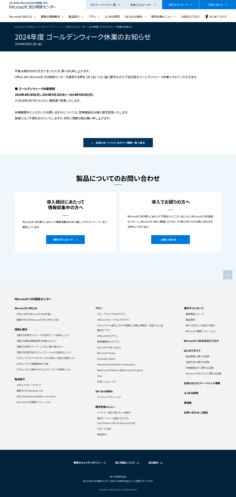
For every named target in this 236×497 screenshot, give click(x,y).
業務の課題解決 (50, 16)
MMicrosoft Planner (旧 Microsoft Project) (120, 370)
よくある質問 (112, 16)
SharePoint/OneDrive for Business (116, 364)
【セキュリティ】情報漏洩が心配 (32, 363)
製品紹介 (74, 16)
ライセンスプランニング (109, 397)
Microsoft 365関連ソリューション (34, 402)
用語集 (188, 402)
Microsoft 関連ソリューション (201, 331)
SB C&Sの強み (134, 16)
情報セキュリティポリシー (87, 462)
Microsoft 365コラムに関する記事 (203, 373)
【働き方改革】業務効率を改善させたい (36, 341)
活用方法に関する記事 (197, 362)
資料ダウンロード (178, 4)
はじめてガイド (218, 16)
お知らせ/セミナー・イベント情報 (202, 383)
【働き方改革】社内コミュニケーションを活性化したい (44, 352)
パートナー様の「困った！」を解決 (113, 412)
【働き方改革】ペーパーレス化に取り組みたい (40, 346)
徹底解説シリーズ (195, 314)
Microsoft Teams (106, 353)
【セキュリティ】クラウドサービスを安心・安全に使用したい (46, 358)
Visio (99, 376)
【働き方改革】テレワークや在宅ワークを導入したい (43, 335)
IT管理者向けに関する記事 (200, 367)
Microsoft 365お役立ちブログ (201, 341)
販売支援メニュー (162, 16)
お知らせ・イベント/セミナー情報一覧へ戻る (120, 142)
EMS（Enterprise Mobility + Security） (36, 396)
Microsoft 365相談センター (33, 299)
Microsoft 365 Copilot (109, 347)
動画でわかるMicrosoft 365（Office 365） (38, 319)
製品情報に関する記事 (197, 356)
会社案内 (153, 462)
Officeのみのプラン (107, 336)
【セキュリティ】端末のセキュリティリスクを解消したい (44, 369)
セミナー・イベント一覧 (103, 4)
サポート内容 (104, 428)
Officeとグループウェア (29, 385)
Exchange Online (106, 358)
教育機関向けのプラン (108, 341)
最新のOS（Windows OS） (30, 390)
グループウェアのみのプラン (111, 314)
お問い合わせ (215, 4)
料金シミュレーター (141, 4)
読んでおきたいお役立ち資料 (200, 325)
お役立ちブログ (190, 16)
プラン (92, 16)
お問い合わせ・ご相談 (196, 412)
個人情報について (125, 462)
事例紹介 (102, 434)
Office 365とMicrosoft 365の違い (34, 314)
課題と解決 (21, 329)
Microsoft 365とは (20, 16)
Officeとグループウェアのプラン (113, 319)
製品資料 (190, 319)
